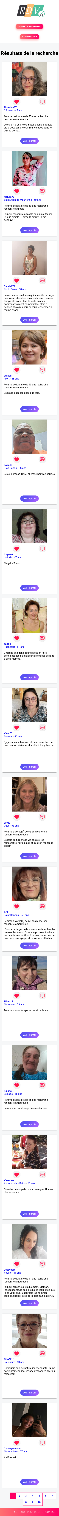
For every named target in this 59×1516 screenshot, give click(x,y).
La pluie (8, 554)
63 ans (21, 1362)
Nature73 (9, 196)
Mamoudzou (11, 1451)
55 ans (15, 825)
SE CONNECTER (29, 36)
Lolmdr (8, 465)
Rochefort (9, 646)
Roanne (8, 736)
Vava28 (8, 733)
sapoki (7, 643)
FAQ (15, 1512)
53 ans (21, 1004)
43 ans (15, 378)
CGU (22, 1512)
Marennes (9, 1004)
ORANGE (9, 1359)
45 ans (19, 110)
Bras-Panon (10, 468)
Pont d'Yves (10, 289)
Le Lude (8, 1093)
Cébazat (8, 110)
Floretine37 (10, 107)
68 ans (31, 1183)
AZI (6, 912)
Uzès (6, 825)
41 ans (17, 1272)
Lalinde (8, 557)
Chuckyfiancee (12, 1448)
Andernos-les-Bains (15, 1183)
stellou (7, 375)
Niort (6, 378)
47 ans (18, 557)
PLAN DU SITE (35, 1512)
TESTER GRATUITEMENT (29, 26)
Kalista (8, 1090)
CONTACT (51, 1512)
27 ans (24, 1451)
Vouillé (7, 1272)
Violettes (9, 1180)
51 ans (21, 646)
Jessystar (9, 1269)
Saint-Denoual (12, 915)
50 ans (37, 199)
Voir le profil (29, 140)
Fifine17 (8, 1001)
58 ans (22, 289)
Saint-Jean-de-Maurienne (18, 199)
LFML (7, 822)
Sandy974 (9, 286)
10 (39, 1502)
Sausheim (9, 1362)
